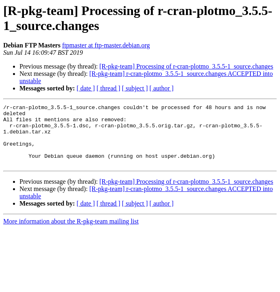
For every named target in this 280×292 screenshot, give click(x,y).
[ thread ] (108, 88)
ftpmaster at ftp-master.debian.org (106, 45)
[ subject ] (135, 88)
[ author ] (162, 88)
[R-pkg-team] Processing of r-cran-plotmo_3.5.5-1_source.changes (186, 66)
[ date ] (86, 88)
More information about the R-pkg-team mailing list (71, 233)
